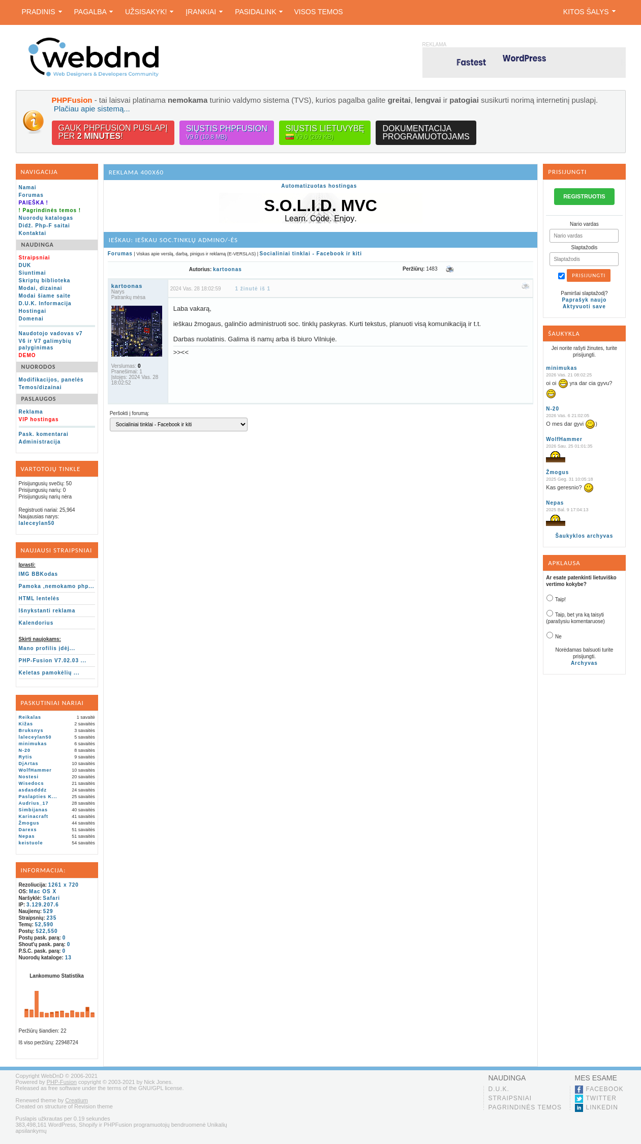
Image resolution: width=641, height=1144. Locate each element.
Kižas (26, 723)
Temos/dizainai (40, 387)
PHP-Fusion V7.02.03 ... (53, 660)
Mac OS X (42, 891)
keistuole (31, 842)
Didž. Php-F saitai (44, 225)
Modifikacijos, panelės (51, 380)
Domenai (31, 318)
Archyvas (584, 663)
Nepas (27, 836)
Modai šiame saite (45, 296)
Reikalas (30, 717)
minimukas (33, 743)
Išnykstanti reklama (47, 610)
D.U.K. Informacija (45, 303)
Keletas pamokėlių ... (49, 673)
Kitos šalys (589, 12)
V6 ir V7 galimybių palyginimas (45, 344)
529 (48, 911)
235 (52, 918)
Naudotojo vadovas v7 (51, 333)
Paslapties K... (38, 796)
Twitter (601, 1098)
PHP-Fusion (62, 1082)
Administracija (40, 442)
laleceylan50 (37, 523)
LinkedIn (602, 1107)
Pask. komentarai (44, 434)
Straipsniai (510, 1098)
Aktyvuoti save (584, 306)
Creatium (76, 1100)
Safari (51, 898)
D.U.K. (499, 1089)
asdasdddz (33, 790)
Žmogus (29, 823)
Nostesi (29, 776)
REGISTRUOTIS (584, 196)
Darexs (28, 829)
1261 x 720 (63, 885)
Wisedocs (31, 783)
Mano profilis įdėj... (47, 648)
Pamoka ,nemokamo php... (57, 586)
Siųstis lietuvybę (325, 132)
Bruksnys (31, 730)
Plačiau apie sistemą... (92, 108)
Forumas (31, 195)
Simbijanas (33, 809)
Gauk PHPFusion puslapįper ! (113, 132)
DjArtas (29, 763)
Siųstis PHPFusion (226, 132)
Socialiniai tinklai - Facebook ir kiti (311, 253)
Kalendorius (36, 623)
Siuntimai (32, 273)
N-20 (25, 750)
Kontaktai (33, 233)
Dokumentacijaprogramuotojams (425, 132)
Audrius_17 (34, 803)
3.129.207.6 (42, 904)
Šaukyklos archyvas (585, 536)
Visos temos (318, 12)
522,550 (46, 931)
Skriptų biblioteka (45, 280)
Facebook (605, 1089)
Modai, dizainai (41, 288)
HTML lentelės (39, 598)
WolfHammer (35, 770)
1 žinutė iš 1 (252, 288)
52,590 (44, 924)
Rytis (26, 756)
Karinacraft (34, 816)
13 (68, 957)
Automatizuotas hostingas (319, 186)
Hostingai (33, 311)
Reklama (31, 412)
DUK (25, 265)
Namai (28, 187)
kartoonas (227, 269)
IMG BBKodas (38, 574)
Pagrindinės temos (525, 1107)
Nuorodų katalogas (46, 218)
